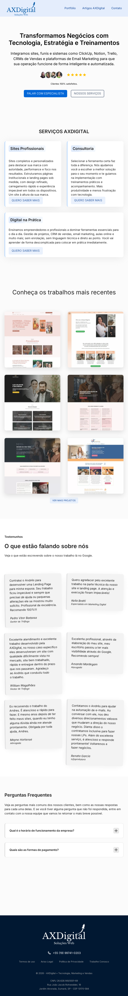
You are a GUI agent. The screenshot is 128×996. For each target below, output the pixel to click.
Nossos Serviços (87, 93)
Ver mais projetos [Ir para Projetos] (64, 500)
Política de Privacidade (71, 961)
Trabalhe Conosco (99, 961)
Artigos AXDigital (93, 8)
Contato (116, 8)
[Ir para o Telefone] (64, 953)
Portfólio (70, 8)
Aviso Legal (47, 961)
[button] (64, 843)
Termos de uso (27, 961)
